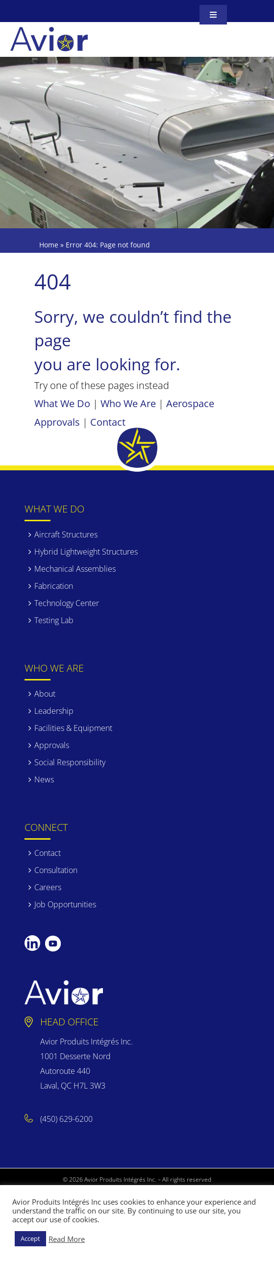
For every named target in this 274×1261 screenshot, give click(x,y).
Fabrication (53, 586)
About (44, 693)
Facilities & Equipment (73, 728)
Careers (47, 887)
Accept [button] (30, 1238)
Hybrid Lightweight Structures (86, 551)
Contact (107, 422)
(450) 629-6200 (66, 1119)
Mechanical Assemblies (75, 568)
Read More (67, 1239)
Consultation (55, 870)
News (44, 779)
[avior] (49, 31)
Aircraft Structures (66, 534)
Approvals (51, 745)
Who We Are (128, 403)
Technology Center (66, 603)
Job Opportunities (65, 904)
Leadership (54, 710)
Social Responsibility (69, 762)
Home (48, 244)
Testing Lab (54, 620)
